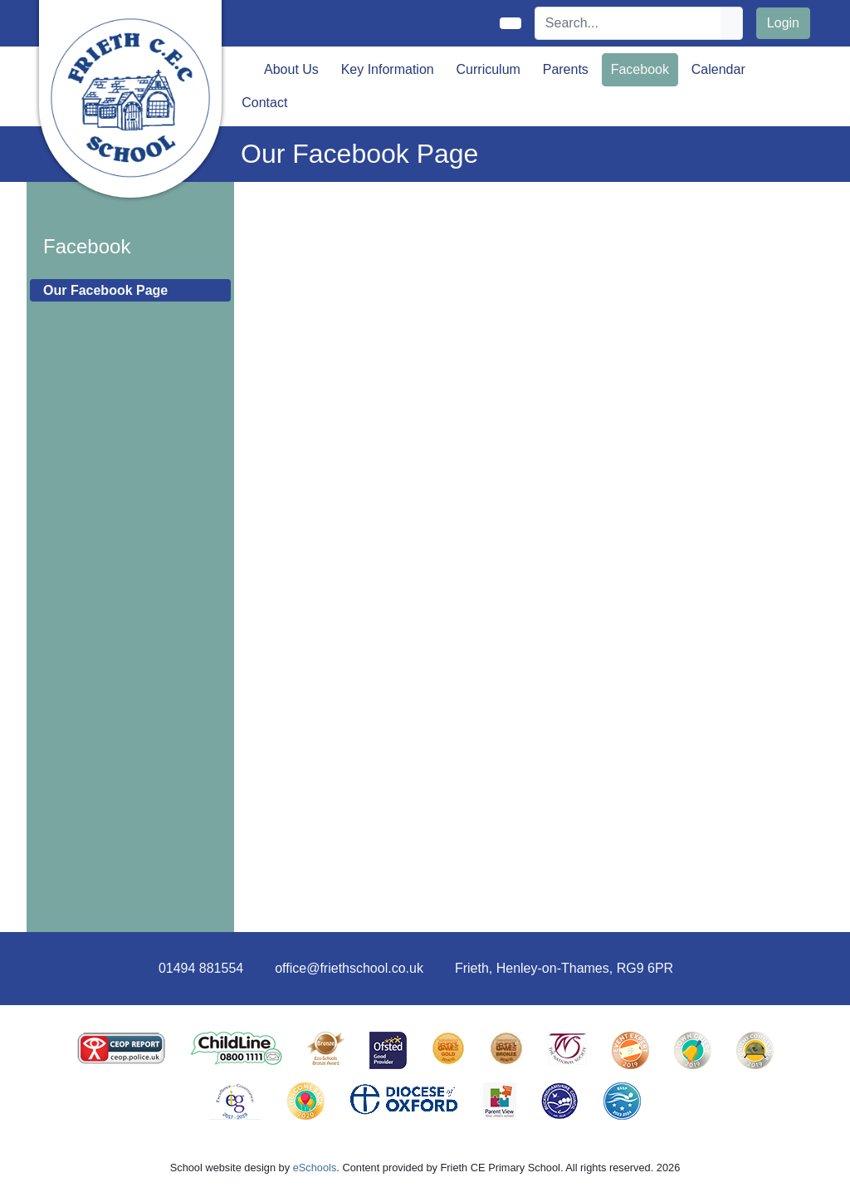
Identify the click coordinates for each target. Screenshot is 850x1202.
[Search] (628, 23)
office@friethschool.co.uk (349, 968)
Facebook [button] (640, 69)
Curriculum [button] (488, 69)
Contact (264, 103)
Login (783, 23)
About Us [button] (291, 69)
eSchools (315, 1167)
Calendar (718, 69)
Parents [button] (566, 69)
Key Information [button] (387, 69)
